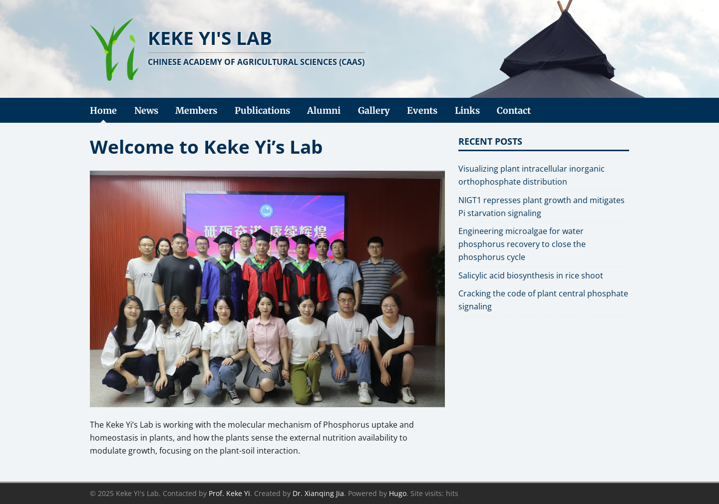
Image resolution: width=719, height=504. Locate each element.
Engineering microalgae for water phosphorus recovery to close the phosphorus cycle (522, 244)
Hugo (397, 493)
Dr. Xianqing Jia (318, 493)
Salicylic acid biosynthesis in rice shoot (530, 275)
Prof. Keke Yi (229, 493)
